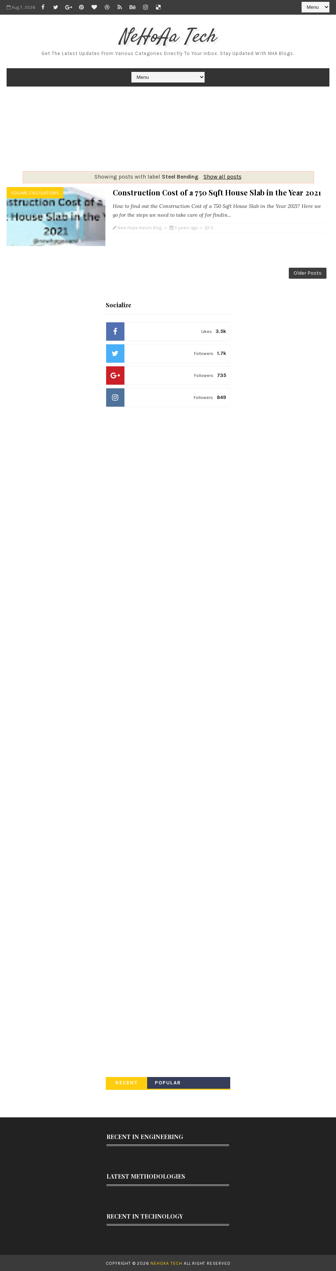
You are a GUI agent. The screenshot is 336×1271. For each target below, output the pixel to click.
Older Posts (308, 273)
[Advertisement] (168, 129)
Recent (126, 1082)
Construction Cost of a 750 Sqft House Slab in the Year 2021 (217, 192)
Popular (168, 1082)
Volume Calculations (35, 192)
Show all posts (223, 176)
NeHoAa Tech (168, 37)
